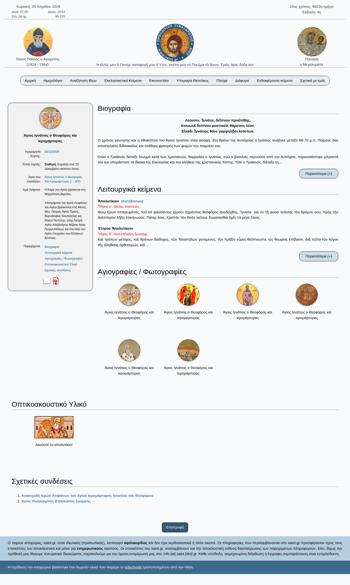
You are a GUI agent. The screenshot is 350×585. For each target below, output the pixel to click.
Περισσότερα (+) (319, 173)
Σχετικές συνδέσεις (57, 270)
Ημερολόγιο (53, 80)
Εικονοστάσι (159, 80)
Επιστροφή (175, 527)
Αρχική (30, 80)
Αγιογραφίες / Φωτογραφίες (63, 258)
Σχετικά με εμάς (312, 80)
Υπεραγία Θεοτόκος (193, 80)
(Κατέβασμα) (132, 201)
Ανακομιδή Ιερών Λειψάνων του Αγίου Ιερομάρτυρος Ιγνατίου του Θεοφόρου (87, 495)
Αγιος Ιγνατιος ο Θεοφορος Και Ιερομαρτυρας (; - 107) (63, 179)
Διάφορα (242, 80)
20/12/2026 (51, 151)
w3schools (133, 567)
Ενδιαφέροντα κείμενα (274, 80)
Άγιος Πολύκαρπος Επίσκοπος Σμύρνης (56, 501)
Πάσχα (221, 80)
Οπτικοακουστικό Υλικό (60, 264)
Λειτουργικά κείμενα (58, 253)
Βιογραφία (51, 247)
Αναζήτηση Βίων (83, 80)
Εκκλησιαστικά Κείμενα (122, 80)
